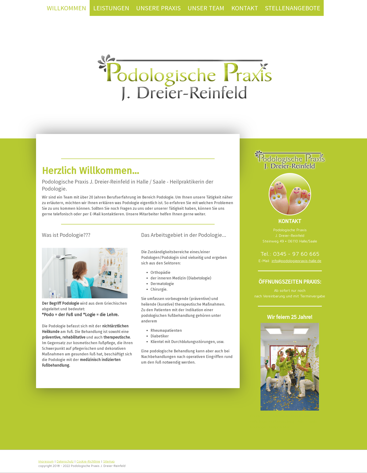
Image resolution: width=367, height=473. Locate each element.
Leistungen (111, 8)
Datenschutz (65, 461)
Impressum (46, 461)
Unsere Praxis (158, 8)
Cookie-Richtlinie (88, 461)
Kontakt (244, 8)
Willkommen (66, 8)
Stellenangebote (292, 8)
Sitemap (109, 461)
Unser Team (206, 8)
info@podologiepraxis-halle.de (296, 261)
